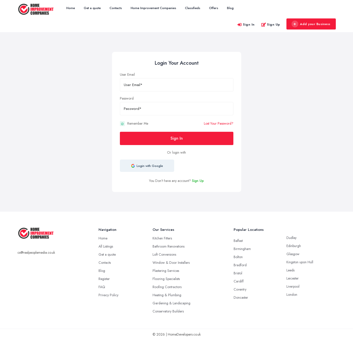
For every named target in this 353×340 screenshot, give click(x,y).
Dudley (291, 237)
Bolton (238, 256)
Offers (213, 8)
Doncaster (241, 297)
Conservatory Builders (168, 311)
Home (70, 8)
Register (104, 278)
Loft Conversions (164, 254)
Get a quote (92, 8)
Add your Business (311, 24)
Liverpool (292, 286)
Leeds (290, 270)
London (291, 294)
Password (127, 98)
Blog (230, 8)
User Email (127, 74)
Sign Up (270, 24)
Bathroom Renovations (168, 246)
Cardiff (239, 281)
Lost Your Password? (218, 123)
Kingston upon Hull (299, 262)
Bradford (240, 265)
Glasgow (292, 253)
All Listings (106, 246)
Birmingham (242, 248)
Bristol (238, 273)
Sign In (245, 24)
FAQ (102, 286)
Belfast (238, 240)
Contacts (116, 8)
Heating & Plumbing (167, 295)
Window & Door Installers (171, 262)
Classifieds (192, 8)
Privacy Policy (108, 295)
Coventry (240, 289)
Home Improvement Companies (153, 8)
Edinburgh (293, 245)
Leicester (292, 278)
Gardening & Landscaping (171, 303)
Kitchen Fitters (162, 238)
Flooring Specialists (166, 278)
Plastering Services (166, 270)
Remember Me (137, 123)
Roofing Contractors (167, 286)
